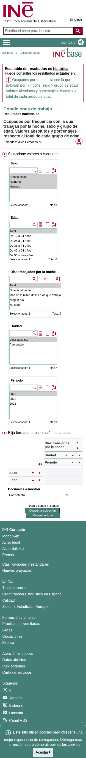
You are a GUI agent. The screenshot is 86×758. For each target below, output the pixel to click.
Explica (8, 643)
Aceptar (43, 752)
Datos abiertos (14, 660)
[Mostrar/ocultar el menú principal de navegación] (6, 42)
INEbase (8, 53)
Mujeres (33, 186)
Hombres (33, 181)
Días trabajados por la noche (33, 272)
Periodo (17, 380)
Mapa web (10, 536)
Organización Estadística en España (31, 594)
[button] (71, 42)
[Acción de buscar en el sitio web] (78, 31)
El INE (7, 581)
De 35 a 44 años (33, 245)
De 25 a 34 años (33, 240)
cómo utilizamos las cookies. (58, 744)
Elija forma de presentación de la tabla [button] (39, 433)
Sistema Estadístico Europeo (25, 607)
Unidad (16, 326)
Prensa (8, 555)
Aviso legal (11, 542)
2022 (33, 398)
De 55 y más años (33, 255)
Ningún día (35, 299)
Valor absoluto (33, 339)
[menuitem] (43, 290)
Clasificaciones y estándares (25, 564)
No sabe (35, 304)
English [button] (76, 19)
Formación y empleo (19, 617)
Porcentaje (33, 344)
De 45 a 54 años (33, 250)
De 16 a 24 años (33, 235)
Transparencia (14, 588)
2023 (33, 393)
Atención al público (17, 653)
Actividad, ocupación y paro (38, 53)
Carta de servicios (17, 672)
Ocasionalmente (35, 290)
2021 (33, 403)
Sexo (14, 163)
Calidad (8, 600)
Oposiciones (12, 636)
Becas (7, 630)
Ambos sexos (33, 176)
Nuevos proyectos (17, 571)
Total (33, 231)
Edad (15, 217)
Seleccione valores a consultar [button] (33, 154)
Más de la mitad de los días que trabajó (35, 295)
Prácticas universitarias (21, 624)
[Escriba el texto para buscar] (39, 31)
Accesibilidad (13, 549)
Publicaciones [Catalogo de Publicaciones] (13, 666)
